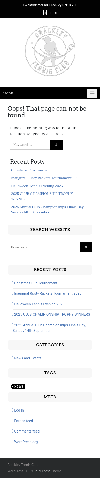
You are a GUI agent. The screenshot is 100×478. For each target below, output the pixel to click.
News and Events (27, 358)
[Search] (56, 13)
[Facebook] (45, 13)
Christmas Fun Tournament (33, 170)
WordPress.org (26, 442)
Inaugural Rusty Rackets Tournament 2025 (45, 178)
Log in (19, 410)
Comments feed (27, 431)
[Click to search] (56, 145)
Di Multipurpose (37, 471)
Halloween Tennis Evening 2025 (37, 186)
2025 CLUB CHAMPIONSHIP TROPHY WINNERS (52, 314)
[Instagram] (50, 13)
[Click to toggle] (92, 93)
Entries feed (23, 421)
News (18, 386)
